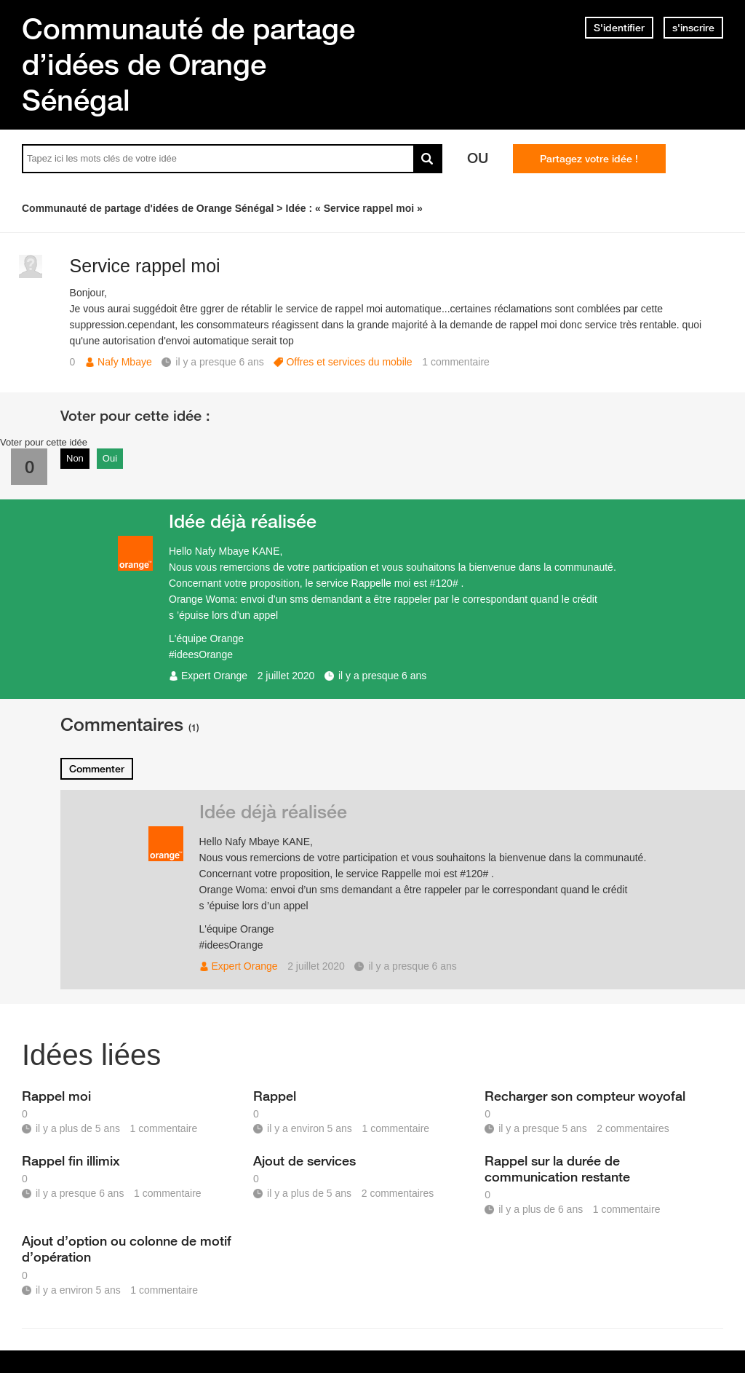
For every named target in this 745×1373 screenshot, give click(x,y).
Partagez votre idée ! (589, 158)
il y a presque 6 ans (382, 675)
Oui (110, 458)
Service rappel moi (145, 266)
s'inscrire (693, 27)
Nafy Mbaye (124, 362)
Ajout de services (304, 1160)
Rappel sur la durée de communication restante (557, 1168)
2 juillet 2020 (286, 675)
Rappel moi (56, 1096)
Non (75, 458)
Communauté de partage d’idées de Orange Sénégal (188, 64)
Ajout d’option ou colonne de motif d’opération (126, 1248)
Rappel (274, 1096)
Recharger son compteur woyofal (585, 1096)
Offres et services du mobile (349, 362)
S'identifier (619, 27)
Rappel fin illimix (71, 1160)
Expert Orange (214, 675)
